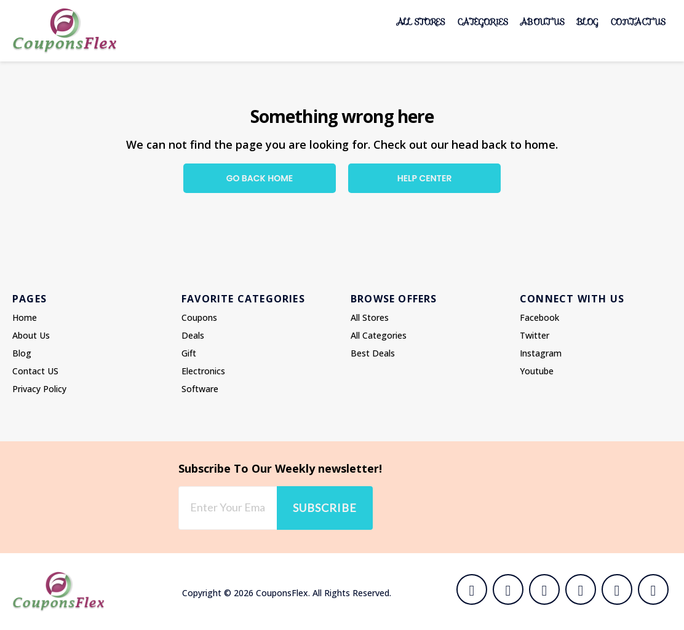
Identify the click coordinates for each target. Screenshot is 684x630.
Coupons (199, 317)
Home (24, 317)
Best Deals (373, 353)
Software (199, 389)
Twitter (534, 335)
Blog (587, 21)
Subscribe (325, 507)
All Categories (379, 335)
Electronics (203, 371)
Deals (192, 335)
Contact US (638, 21)
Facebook (539, 317)
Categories (483, 21)
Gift (188, 353)
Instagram (541, 353)
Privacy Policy (39, 389)
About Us (542, 21)
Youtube (537, 371)
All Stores (421, 21)
